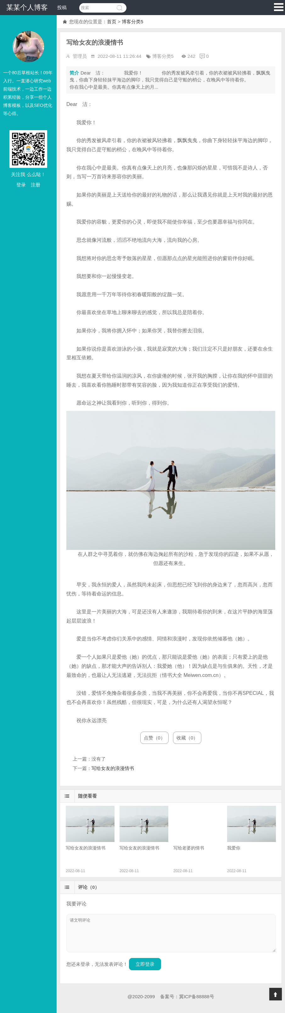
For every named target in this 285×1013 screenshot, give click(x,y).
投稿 (62, 7)
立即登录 (145, 964)
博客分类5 (132, 21)
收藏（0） (187, 737)
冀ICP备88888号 (196, 996)
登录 (21, 184)
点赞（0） (154, 737)
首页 (111, 21)
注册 (35, 184)
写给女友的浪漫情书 (113, 768)
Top (275, 994)
